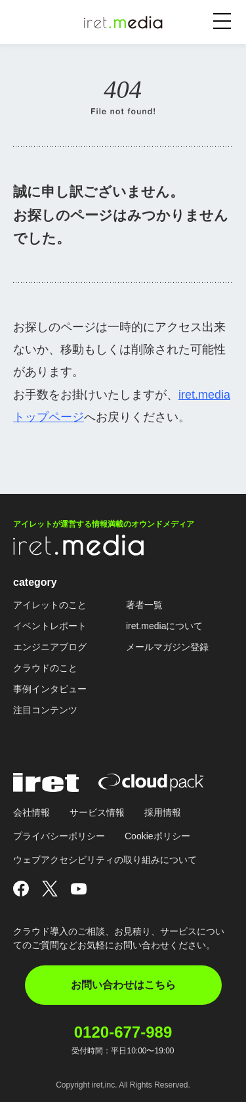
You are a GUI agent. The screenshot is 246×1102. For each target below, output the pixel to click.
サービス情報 (97, 812)
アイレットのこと (50, 605)
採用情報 (162, 812)
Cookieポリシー (157, 836)
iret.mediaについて (164, 626)
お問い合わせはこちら (123, 984)
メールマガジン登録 (167, 647)
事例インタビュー (50, 689)
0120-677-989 (123, 1032)
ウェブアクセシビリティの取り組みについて (105, 859)
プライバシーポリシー (59, 836)
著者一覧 (144, 605)
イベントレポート (50, 626)
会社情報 (31, 812)
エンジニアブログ (50, 647)
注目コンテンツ (45, 710)
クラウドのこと (45, 668)
